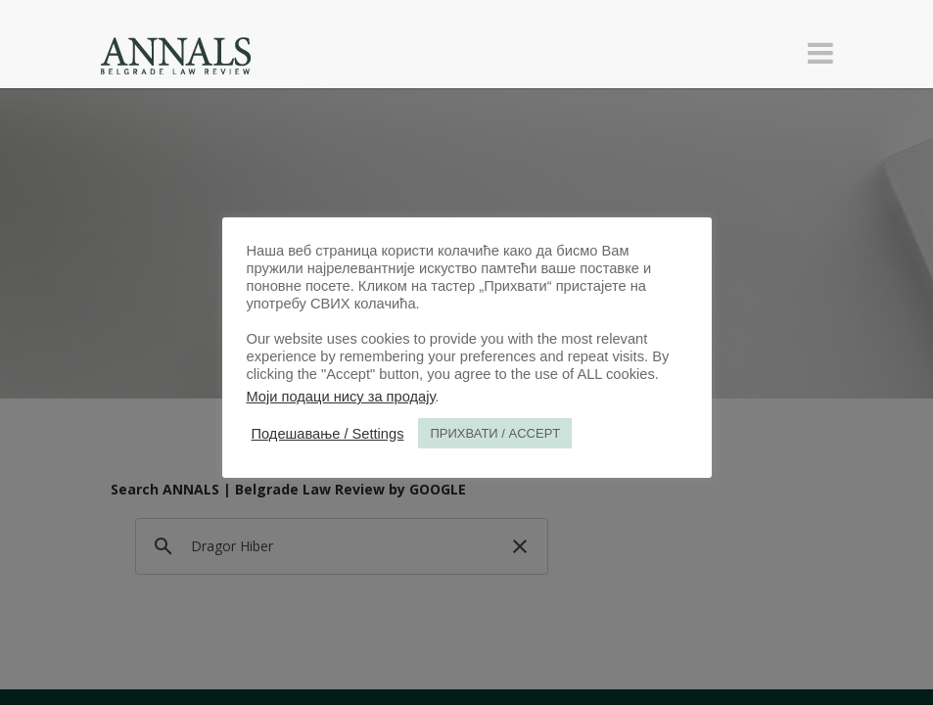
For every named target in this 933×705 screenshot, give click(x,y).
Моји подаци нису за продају (341, 396)
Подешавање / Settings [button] (328, 434)
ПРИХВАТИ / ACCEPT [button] (495, 433)
